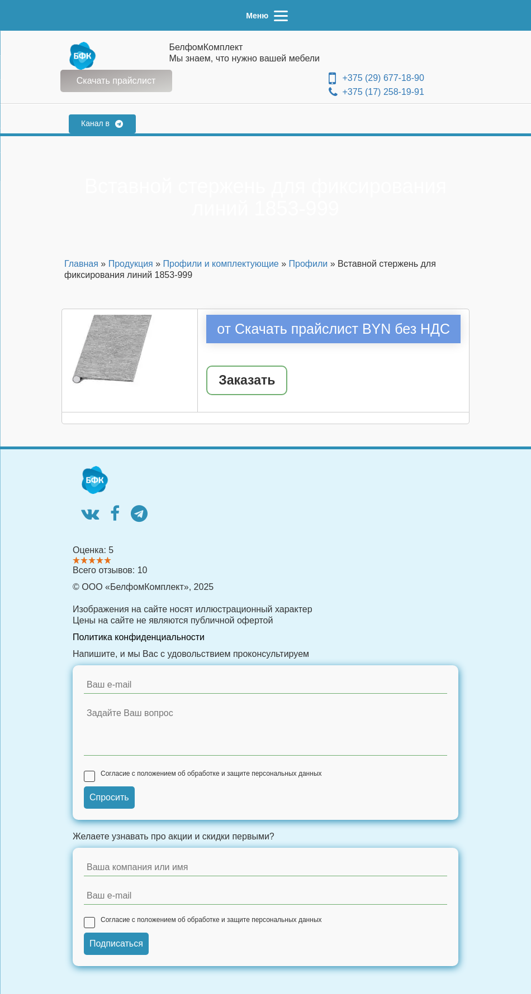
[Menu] (265, 15)
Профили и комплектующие (221, 263)
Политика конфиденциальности (139, 637)
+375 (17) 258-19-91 (376, 92)
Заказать (247, 380)
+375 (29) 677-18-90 (376, 78)
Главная (81, 263)
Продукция (130, 263)
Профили (308, 263)
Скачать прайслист (116, 80)
